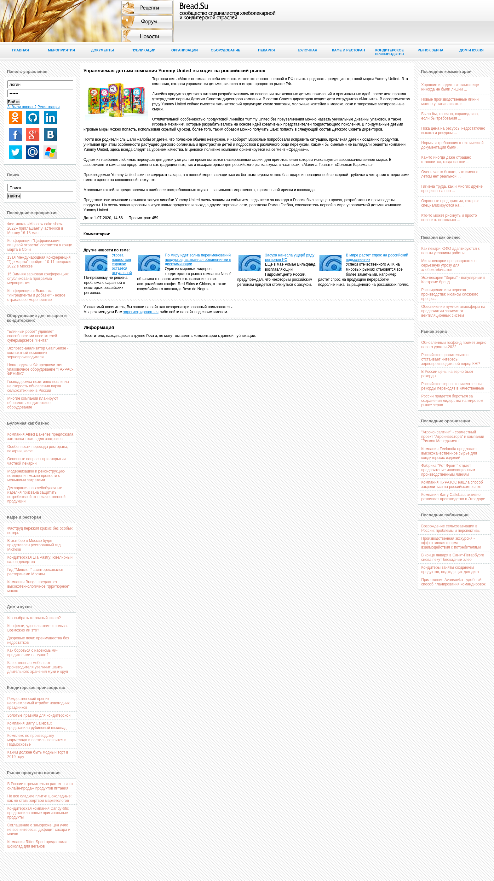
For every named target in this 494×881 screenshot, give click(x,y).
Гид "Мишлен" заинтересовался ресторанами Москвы (35, 571)
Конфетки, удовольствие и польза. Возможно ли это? (37, 628)
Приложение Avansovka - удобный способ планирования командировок (453, 582)
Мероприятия (61, 50)
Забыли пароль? (22, 107)
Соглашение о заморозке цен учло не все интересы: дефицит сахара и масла (38, 829)
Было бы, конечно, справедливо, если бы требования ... (450, 116)
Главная (20, 50)
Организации (184, 50)
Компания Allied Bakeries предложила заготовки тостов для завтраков (40, 436)
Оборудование (225, 50)
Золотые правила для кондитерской (39, 715)
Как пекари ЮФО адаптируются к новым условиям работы (450, 250)
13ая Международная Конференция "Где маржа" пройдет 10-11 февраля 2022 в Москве (39, 261)
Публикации (143, 50)
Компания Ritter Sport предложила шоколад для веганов (37, 844)
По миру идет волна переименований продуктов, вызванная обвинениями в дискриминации (198, 259)
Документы (102, 50)
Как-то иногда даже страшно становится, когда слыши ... (446, 159)
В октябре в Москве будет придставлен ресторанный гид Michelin (33, 545)
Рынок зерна (431, 50)
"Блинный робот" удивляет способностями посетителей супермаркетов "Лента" (32, 336)
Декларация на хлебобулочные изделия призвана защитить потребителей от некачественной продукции (36, 494)
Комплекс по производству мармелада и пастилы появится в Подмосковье (36, 740)
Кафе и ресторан (348, 50)
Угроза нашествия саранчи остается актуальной (122, 264)
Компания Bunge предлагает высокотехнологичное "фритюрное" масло (38, 586)
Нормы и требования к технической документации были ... (452, 145)
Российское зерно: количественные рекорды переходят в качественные (452, 386)
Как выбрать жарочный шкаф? (34, 618)
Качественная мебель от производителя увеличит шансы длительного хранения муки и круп (37, 667)
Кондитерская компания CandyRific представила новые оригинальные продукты (38, 812)
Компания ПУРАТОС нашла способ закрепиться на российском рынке (452, 484)
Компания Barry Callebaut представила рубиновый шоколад (36, 725)
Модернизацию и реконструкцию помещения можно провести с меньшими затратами (36, 475)
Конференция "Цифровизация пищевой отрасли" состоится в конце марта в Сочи (39, 245)
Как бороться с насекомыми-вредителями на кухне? (32, 652)
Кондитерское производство (389, 52)
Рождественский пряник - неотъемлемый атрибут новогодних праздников (38, 703)
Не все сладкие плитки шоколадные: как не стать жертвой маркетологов (39, 798)
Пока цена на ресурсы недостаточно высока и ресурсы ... (453, 130)
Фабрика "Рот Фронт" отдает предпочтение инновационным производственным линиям (448, 470)
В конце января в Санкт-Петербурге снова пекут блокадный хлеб (452, 557)
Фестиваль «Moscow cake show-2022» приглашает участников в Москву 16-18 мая (35, 228)
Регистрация (48, 107)
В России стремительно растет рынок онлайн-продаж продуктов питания (40, 786)
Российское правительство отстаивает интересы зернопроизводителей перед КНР (450, 359)
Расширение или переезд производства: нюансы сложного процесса (449, 294)
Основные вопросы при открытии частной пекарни (36, 461)
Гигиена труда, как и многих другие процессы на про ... (452, 188)
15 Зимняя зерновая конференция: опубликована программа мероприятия (38, 278)
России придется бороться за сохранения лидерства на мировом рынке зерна (452, 400)
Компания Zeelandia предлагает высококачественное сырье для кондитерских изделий (449, 453)
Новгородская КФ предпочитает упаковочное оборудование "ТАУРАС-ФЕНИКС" (40, 369)
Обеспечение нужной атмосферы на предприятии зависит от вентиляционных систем (453, 311)
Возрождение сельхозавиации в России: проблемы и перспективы (450, 528)
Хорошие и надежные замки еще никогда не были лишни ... (450, 87)
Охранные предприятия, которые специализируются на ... (450, 203)
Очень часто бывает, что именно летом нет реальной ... (449, 174)
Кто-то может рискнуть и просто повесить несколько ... (449, 217)
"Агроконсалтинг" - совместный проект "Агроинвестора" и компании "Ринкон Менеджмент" (452, 436)
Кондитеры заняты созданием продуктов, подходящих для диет (450, 569)
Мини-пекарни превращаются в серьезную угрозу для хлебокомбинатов (448, 265)
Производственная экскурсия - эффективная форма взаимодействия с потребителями (451, 542)
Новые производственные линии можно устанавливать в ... (450, 101)
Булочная (307, 50)
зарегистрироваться (140, 312)
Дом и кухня (471, 50)
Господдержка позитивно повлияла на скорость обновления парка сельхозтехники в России (38, 386)
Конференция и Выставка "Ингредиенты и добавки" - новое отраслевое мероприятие (36, 295)
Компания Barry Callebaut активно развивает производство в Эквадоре (453, 496)
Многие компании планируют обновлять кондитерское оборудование (32, 402)
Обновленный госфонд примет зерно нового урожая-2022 (453, 344)
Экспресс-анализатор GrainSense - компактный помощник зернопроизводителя (37, 352)
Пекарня (266, 50)
